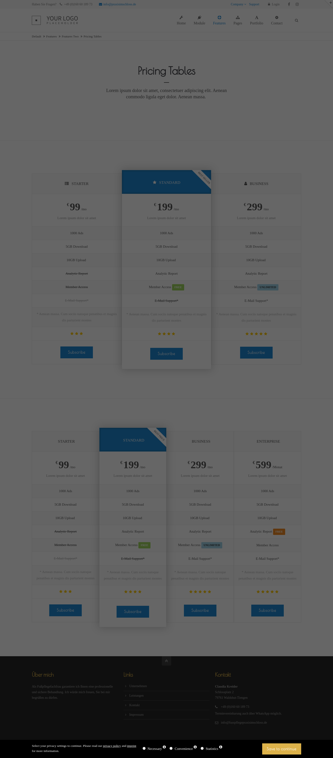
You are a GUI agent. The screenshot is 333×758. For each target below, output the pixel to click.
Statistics (212, 749)
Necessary (154, 749)
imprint (131, 746)
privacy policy (112, 746)
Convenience (184, 749)
